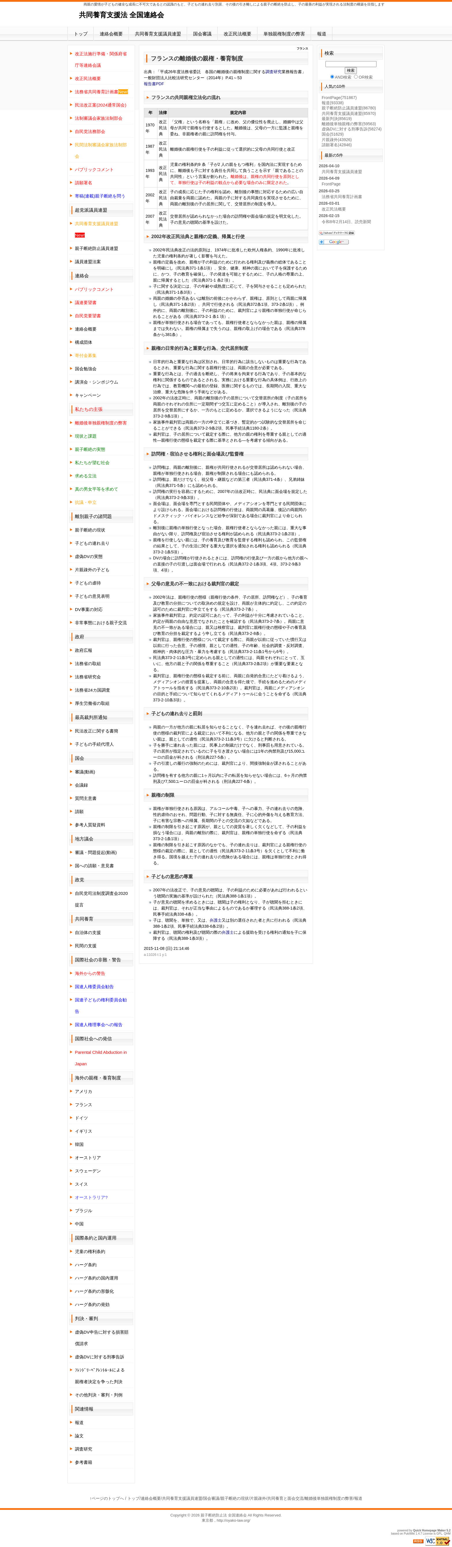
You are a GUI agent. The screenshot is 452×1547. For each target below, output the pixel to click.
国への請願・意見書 (94, 865)
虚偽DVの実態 (89, 556)
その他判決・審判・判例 (99, 1394)
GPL (439, 1533)
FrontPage (339, 97)
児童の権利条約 (90, 1251)
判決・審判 (86, 1318)
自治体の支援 (88, 932)
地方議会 (84, 838)
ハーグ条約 (86, 1264)
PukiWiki (409, 1533)
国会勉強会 (86, 368)
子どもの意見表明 (92, 596)
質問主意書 (86, 798)
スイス (81, 1184)
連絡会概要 (111, 33)
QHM (447, 1533)
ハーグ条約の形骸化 (94, 1291)
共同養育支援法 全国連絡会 (121, 15)
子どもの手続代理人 (94, 744)
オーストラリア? (91, 1197)
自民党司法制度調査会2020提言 (101, 899)
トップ (81, 33)
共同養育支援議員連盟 (158, 33)
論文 (79, 1435)
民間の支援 (86, 945)
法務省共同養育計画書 (342, 196)
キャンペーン (88, 395)
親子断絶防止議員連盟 (96, 248)
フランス (83, 1104)
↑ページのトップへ (107, 1498)
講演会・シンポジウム (96, 381)
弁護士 (216, 920)
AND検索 (341, 77)
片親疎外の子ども (92, 569)
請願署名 (337, 145)
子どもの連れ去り (169, 713)
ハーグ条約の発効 (92, 1304)
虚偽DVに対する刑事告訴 (99, 1356)
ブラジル (83, 1210)
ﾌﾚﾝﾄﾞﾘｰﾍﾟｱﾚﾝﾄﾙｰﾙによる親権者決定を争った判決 (100, 1376)
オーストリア (88, 1157)
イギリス (83, 1131)
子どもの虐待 (88, 582)
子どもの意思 (165, 876)
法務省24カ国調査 (92, 690)
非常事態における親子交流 (101, 622)
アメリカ (83, 1091)
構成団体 (83, 342)
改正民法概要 (237, 33)
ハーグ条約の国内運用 (96, 1277)
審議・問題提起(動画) (96, 852)
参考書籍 (83, 1462)
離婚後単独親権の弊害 (349, 124)
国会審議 (202, 33)
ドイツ (81, 1117)
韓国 (79, 1144)
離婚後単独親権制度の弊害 (329, 1498)
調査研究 (273, 71)
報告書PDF (154, 83)
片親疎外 (337, 139)
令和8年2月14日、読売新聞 (346, 221)
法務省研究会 (88, 676)
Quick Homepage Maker (429, 1530)
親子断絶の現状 (90, 529)
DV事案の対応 (89, 609)
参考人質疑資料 (90, 824)
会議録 (81, 785)
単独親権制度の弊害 (284, 33)
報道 (321, 33)
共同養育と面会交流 (285, 1498)
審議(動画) (85, 771)
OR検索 (363, 77)
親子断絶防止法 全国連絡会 (224, 1515)
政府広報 (83, 650)
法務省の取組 (88, 663)
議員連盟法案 (88, 261)
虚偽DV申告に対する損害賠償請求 (102, 1338)
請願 (79, 811)
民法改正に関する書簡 (96, 730)
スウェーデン (88, 1170)
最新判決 (337, 118)
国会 (333, 134)
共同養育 (84, 918)
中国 (79, 1223)
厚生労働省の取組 (92, 703)
